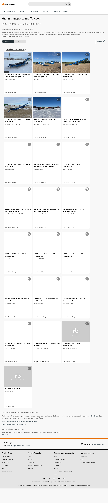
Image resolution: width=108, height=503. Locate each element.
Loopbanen (5, 479)
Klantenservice (83, 471)
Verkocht (23, 51)
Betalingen (30, 482)
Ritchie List (94, 430)
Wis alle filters (77, 55)
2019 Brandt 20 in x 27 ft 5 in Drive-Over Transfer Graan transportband (44, 88)
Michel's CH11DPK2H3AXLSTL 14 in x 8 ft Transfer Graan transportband (70, 177)
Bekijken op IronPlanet (66, 376)
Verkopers (30, 474)
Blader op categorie (9, 11)
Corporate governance (7, 474)
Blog (3, 482)
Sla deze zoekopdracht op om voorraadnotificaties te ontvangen (70, 60)
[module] (76, 48)
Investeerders (5, 477)
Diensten (46, 11)
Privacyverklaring (36, 496)
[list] (82, 48)
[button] (16, 58)
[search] (28, 152)
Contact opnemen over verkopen (88, 477)
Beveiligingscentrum (7, 485)
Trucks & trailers (58, 477)
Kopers (30, 471)
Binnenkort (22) (9, 51)
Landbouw (56, 479)
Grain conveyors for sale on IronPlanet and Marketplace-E (19, 436)
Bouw (55, 471)
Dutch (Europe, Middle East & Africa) (18, 460)
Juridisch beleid (46, 496)
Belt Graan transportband (43, 399)
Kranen (55, 488)
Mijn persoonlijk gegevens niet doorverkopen (64, 496)
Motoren (56, 482)
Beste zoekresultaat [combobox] (94, 48)
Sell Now (5, 449)
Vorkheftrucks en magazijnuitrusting (63, 485)
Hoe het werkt (35, 11)
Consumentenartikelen (59, 474)
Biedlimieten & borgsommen (35, 479)
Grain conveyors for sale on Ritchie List (14, 439)
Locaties (65, 11)
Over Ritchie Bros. (6, 471)
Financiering (56, 11)
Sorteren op (90, 46)
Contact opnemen (98, 459)
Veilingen (23, 11)
